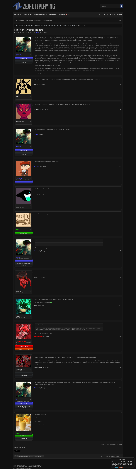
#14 (120, 424)
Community (27, 14)
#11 (120, 336)
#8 (120, 251)
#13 (120, 387)
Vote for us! (122, 459)
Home (102, 456)
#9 (120, 277)
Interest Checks (25, 32)
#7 (120, 219)
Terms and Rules (114, 456)
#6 (120, 194)
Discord (63, 14)
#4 (120, 134)
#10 (120, 305)
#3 (120, 109)
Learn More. (82, 25)
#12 (120, 367)
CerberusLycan (20, 369)
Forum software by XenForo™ (27, 465)
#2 (120, 84)
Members (52, 14)
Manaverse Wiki (40, 14)
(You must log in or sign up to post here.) (111, 444)
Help (106, 456)
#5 (120, 166)
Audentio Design (37, 466)
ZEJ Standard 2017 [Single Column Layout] (30, 456)
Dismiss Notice (133, 459)
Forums (17, 14)
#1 (120, 73)
